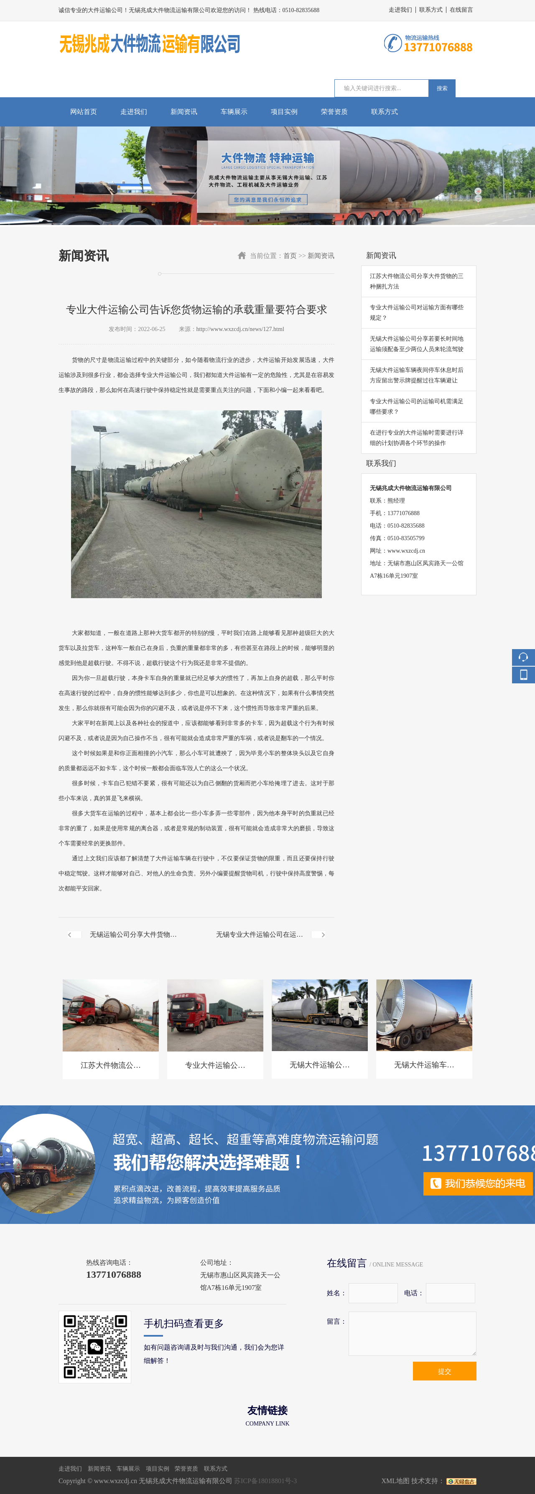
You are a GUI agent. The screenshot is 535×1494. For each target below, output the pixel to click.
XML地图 (395, 1480)
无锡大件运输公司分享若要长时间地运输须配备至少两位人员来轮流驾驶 (417, 344)
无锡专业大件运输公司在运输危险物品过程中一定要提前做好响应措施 (259, 941)
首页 (290, 255)
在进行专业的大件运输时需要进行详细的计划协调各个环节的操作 (417, 438)
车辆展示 (234, 111)
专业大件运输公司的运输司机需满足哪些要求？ (417, 406)
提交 (444, 1371)
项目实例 (284, 111)
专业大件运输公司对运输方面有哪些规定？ (417, 312)
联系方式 (431, 10)
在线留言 (461, 10)
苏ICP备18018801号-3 (265, 1480)
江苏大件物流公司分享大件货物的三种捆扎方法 (417, 281)
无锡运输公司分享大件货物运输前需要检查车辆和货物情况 (133, 941)
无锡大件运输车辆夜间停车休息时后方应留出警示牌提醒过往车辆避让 (417, 375)
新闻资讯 (184, 111)
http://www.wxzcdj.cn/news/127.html (240, 329)
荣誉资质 (334, 111)
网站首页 (83, 111)
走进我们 (400, 10)
